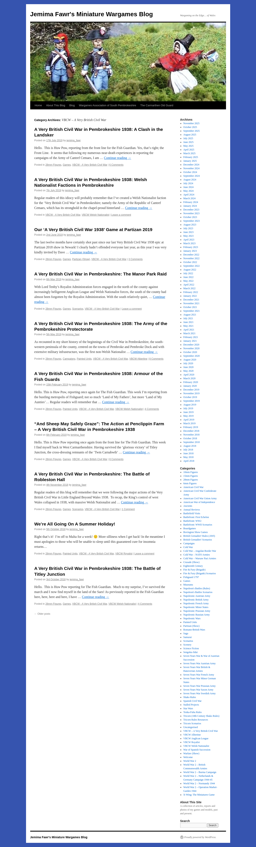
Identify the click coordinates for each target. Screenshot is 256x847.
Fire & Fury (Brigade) (194, 569)
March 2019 (189, 423)
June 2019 (188, 412)
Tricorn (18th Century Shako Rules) (201, 715)
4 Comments (152, 409)
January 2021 (190, 340)
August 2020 (189, 359)
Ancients (187, 505)
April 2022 (188, 284)
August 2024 (189, 179)
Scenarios (77, 308)
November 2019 (191, 393)
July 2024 (188, 183)
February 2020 (190, 382)
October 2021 (190, 307)
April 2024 (188, 194)
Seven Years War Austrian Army (199, 663)
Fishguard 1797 (191, 577)
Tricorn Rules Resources (195, 719)
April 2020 (188, 374)
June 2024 (188, 187)
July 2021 (188, 318)
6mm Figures (190, 483)
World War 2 (189, 760)
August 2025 (189, 134)
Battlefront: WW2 (192, 520)
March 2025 (189, 153)
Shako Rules (189, 697)
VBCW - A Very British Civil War (89, 164)
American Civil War (193, 487)
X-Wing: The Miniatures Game (199, 794)
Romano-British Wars (194, 629)
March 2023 (189, 243)
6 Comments (116, 164)
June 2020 (188, 367)
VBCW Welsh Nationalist (95, 214)
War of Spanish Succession (196, 749)
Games (67, 164)
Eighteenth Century (193, 565)
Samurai (187, 637)
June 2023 (188, 232)
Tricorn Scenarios (192, 723)
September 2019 (191, 400)
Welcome (188, 757)
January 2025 (190, 160)
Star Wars (188, 708)
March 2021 (189, 333)
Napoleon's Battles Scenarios (197, 592)
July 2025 (188, 138)
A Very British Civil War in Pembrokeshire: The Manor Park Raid (100, 273)
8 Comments (156, 358)
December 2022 (191, 254)
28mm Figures (53, 164)
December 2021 (191, 299)
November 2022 (191, 258)
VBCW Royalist (123, 553)
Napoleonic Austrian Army (196, 595)
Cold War (188, 547)
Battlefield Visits (191, 513)
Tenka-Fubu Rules (192, 712)
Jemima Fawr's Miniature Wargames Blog (91, 14)
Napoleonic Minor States (195, 607)
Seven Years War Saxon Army (198, 689)
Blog (72, 105)
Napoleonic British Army (196, 599)
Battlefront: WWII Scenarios (197, 524)
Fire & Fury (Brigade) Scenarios (199, 573)
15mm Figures (190, 475)
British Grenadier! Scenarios (197, 539)
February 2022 (190, 292)
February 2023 (190, 247)
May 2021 (188, 325)
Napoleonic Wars (191, 618)
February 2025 (190, 157)
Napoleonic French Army (196, 603)
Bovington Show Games (195, 532)
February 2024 (190, 202)
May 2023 (188, 235)
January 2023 (190, 250)
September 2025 (191, 130)
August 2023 (189, 224)
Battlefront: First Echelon (196, 517)
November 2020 (191, 348)
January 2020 (190, 385)
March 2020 (189, 378)
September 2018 (191, 442)
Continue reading (117, 158)
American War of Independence (199, 502)
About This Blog (55, 105)
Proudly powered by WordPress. (200, 837)
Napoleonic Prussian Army (196, 610)
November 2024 (191, 168)
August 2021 (189, 314)
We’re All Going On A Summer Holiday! (74, 524)
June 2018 (188, 453)
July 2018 (188, 449)
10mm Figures (190, 472)
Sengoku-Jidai (190, 652)
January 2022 (190, 295)
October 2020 (190, 352)
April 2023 (188, 239)
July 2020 (188, 363)
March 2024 (189, 198)
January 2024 (190, 205)
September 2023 (191, 220)
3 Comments (136, 259)
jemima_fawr (73, 140)
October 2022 (190, 262)
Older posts (42, 613)
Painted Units (84, 358)
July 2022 (188, 273)
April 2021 (188, 329)
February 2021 (190, 337)
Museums (188, 584)
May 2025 (188, 145)
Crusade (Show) (191, 562)
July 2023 (188, 228)
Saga (185, 633)
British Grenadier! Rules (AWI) (199, 535)
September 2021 (191, 310)
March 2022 (189, 288)
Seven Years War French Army (198, 674)
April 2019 (188, 419)
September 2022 (191, 265)
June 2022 (188, 277)
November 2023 (191, 213)
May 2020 (188, 370)
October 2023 (190, 217)
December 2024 (191, 164)
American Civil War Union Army (200, 498)
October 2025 (190, 127)
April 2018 (188, 460)
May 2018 (188, 457)
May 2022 (188, 280)
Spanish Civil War (192, 700)
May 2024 (188, 190)
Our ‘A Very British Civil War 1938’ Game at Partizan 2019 (93, 229)
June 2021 (188, 322)
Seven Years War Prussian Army (199, 685)
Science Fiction (191, 648)
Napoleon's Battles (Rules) (196, 588)
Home (38, 105)
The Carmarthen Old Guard (156, 105)
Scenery (187, 644)
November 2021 (191, 303)
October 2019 (190, 397)
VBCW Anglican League (195, 738)
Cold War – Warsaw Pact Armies (199, 558)
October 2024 (190, 172)
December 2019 (191, 389)
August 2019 (189, 404)
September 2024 (191, 175)
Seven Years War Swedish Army (199, 693)
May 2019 (188, 415)
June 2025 (188, 142)
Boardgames (189, 528)
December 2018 (191, 430)
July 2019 (188, 408)
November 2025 (191, 123)
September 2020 (191, 355)
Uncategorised (190, 727)
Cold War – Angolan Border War (199, 550)
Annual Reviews (191, 509)
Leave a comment (121, 214)
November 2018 (191, 434)
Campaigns (69, 358)
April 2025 (188, 149)
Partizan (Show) (81, 259)
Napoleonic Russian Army (196, 614)
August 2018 (189, 445)
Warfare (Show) (191, 753)
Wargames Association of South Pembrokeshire (107, 105)
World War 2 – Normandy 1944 (199, 783)
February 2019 (190, 427)
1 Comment (128, 509)
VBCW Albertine (138, 358)
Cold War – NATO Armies (196, 554)
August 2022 (189, 269)
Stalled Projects (191, 704)
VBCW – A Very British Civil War (200, 730)
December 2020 (191, 344)
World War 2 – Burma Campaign (199, 772)
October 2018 (190, 438)
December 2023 (191, 209)
